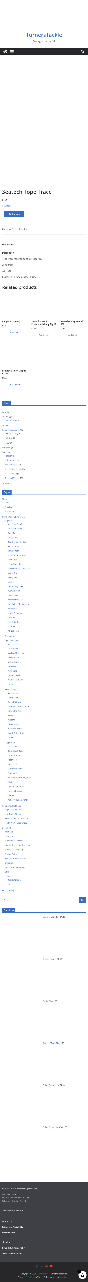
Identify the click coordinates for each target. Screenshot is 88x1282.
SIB (9, 884)
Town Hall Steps (15, 791)
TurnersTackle (44, 34)
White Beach (13, 631)
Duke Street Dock (15, 751)
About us (9, 831)
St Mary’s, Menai (15, 613)
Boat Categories (15, 880)
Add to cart (14, 214)
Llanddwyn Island (15, 564)
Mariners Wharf (15, 768)
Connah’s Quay (14, 702)
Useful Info (7, 828)
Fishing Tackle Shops (11, 806)
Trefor (10, 684)
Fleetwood (12, 760)
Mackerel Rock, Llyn (16, 653)
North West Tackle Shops (16, 823)
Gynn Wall (12, 764)
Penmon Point (14, 591)
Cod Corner (13, 746)
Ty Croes (11, 626)
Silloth (10, 782)
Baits (7, 871)
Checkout (9, 507)
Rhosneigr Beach (15, 599)
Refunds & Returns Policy (16, 858)
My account (10, 511)
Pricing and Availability (12, 1227)
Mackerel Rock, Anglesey (19, 568)
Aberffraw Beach (15, 524)
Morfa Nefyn (13, 657)
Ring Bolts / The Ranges (18, 604)
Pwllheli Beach (14, 675)
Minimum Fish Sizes (14, 840)
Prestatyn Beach (15, 728)
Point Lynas (13, 595)
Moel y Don (13, 577)
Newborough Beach (16, 586)
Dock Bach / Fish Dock (17, 542)
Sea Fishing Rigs (20, 229)
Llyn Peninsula (11, 640)
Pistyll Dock (13, 666)
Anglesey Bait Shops (14, 809)
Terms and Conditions (15, 867)
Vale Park (12, 795)
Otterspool (12, 773)
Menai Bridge (14, 573)
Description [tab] (8, 244)
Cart (7, 502)
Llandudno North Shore (18, 706)
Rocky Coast (13, 608)
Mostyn (11, 715)
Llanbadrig (12, 559)
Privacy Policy (11, 854)
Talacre (11, 737)
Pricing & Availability (14, 849)
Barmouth (9, 636)
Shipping (9, 863)
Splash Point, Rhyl (16, 733)
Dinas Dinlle (13, 648)
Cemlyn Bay (13, 537)
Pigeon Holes (13, 724)
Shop (4, 499)
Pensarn (11, 719)
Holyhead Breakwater (17, 555)
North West (10, 743)
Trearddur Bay (14, 622)
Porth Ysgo (12, 671)
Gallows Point (14, 546)
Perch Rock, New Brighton (19, 777)
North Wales (10, 689)
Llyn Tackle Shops (13, 814)
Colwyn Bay (13, 697)
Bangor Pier (13, 693)
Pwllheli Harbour (15, 679)
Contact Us (9, 836)
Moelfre (11, 582)
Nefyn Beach (13, 662)
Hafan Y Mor (13, 551)
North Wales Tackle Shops (16, 818)
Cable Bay (12, 533)
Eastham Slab (14, 755)
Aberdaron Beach (15, 644)
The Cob (11, 617)
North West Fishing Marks (13, 517)
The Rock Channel (16, 786)
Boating (8, 876)
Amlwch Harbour (15, 528)
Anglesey (9, 520)
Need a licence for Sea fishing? (18, 845)
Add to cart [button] (44, 335)
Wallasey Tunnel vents (18, 800)
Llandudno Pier (14, 711)
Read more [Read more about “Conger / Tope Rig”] (15, 332)
